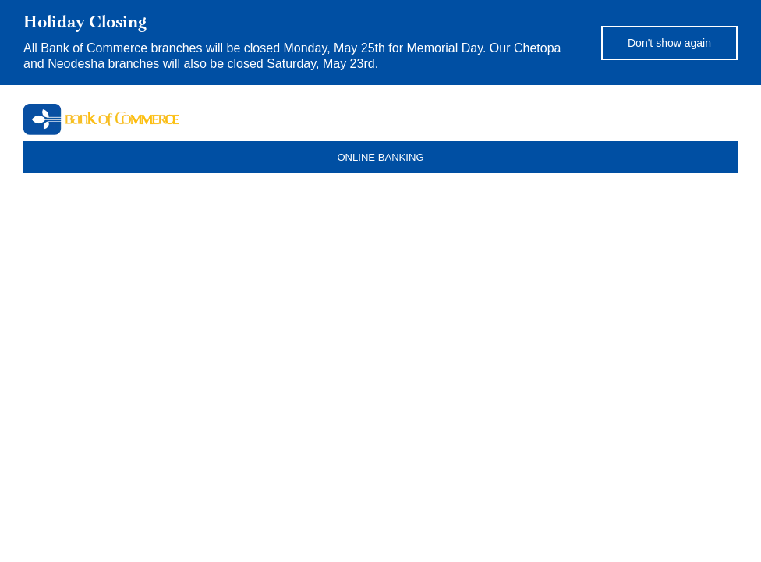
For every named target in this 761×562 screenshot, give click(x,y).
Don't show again (669, 43)
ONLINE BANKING (380, 157)
